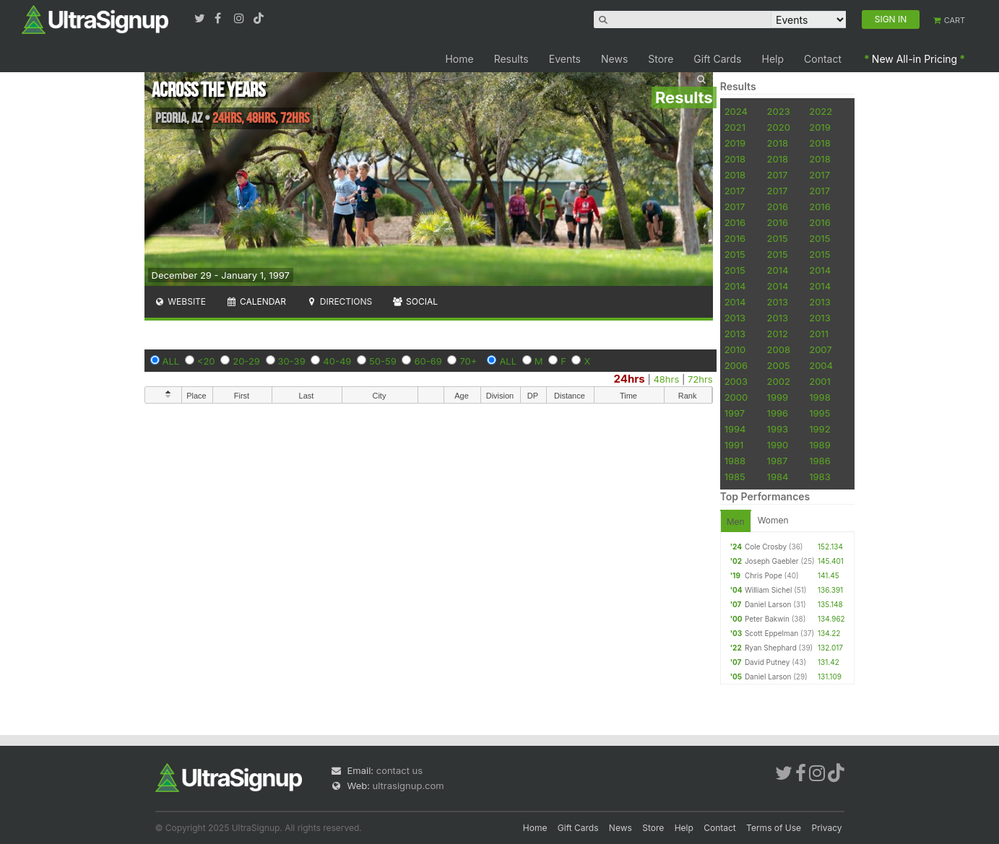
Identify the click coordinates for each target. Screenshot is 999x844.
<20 (206, 361)
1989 (819, 445)
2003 (736, 381)
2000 (736, 397)
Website (181, 301)
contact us (399, 770)
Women (773, 520)
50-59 (383, 361)
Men (736, 521)
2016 (777, 206)
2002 (778, 381)
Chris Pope (763, 575)
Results (511, 59)
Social (415, 301)
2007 (820, 349)
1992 (819, 429)
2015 (777, 238)
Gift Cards (717, 59)
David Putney (767, 662)
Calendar (256, 301)
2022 (820, 111)
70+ (468, 361)
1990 (778, 445)
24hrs (629, 379)
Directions (339, 301)
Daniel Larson (768, 604)
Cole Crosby (766, 546)
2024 (736, 111)
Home (459, 59)
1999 (777, 397)
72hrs (700, 379)
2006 (736, 365)
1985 (735, 476)
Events (565, 59)
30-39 (292, 361)
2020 (778, 127)
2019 (819, 127)
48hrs (666, 379)
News (614, 59)
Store (660, 59)
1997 (735, 413)
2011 (819, 333)
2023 (778, 111)
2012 (777, 333)
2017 (777, 174)
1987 (777, 460)
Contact (823, 59)
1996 (777, 413)
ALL (171, 361)
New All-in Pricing (914, 59)
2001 (820, 381)
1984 (778, 476)
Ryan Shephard (771, 647)
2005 (778, 365)
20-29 (246, 361)
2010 (735, 349)
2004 (821, 365)
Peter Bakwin (767, 618)
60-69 (427, 361)
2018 (777, 143)
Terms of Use (773, 827)
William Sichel (768, 590)
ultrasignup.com (408, 785)
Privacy (827, 827)
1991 (734, 445)
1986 (819, 460)
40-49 (337, 361)
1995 (819, 413)
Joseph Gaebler (772, 561)
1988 (735, 460)
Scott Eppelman (771, 633)
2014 (778, 270)
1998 (819, 397)
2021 (735, 127)
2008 (778, 349)
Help (773, 59)
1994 (735, 429)
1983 (819, 476)
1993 (777, 429)
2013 (777, 302)
